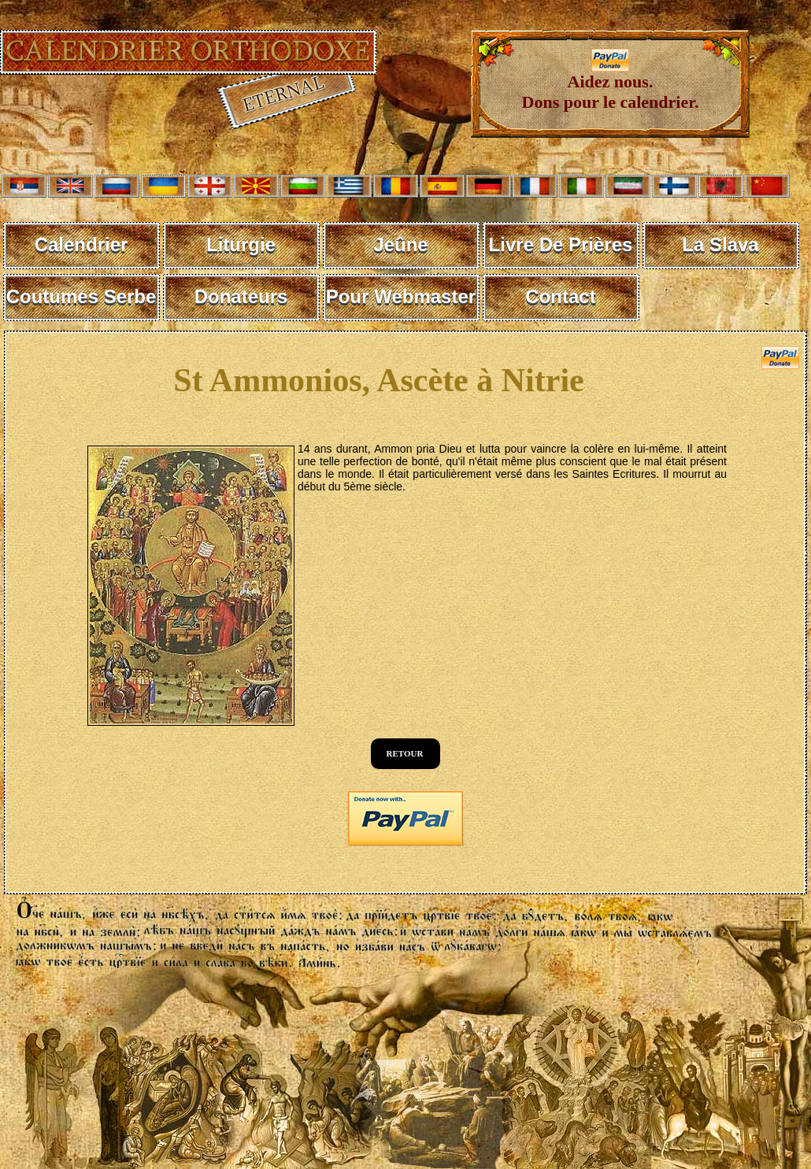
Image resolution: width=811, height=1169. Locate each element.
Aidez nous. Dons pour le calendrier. (610, 84)
